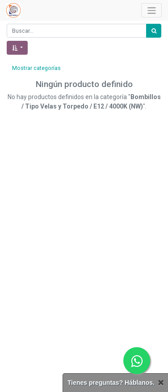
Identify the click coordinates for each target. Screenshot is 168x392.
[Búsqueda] (153, 31)
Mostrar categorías (36, 68)
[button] (17, 48)
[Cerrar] (161, 383)
